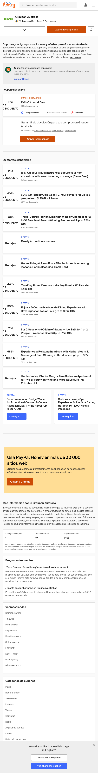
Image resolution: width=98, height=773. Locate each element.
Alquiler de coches (14, 727)
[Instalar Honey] (21, 79)
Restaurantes (12, 692)
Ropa (8, 721)
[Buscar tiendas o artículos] (48, 5)
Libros (8, 733)
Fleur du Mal (11, 624)
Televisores (11, 698)
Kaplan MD (11, 630)
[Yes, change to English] (49, 766)
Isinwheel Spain (13, 665)
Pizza (8, 686)
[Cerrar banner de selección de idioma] (93, 745)
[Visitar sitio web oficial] (91, 29)
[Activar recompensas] (66, 29)
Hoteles (9, 704)
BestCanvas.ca (13, 636)
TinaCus (9, 618)
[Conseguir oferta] (16, 416)
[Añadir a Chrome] (20, 481)
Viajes (8, 710)
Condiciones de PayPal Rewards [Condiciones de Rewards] (48, 130)
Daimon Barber (13, 612)
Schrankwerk (12, 642)
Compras (10, 716)
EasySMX (10, 647)
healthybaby (11, 659)
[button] (93, 5)
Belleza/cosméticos (15, 739)
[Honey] (9, 5)
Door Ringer (11, 653)
